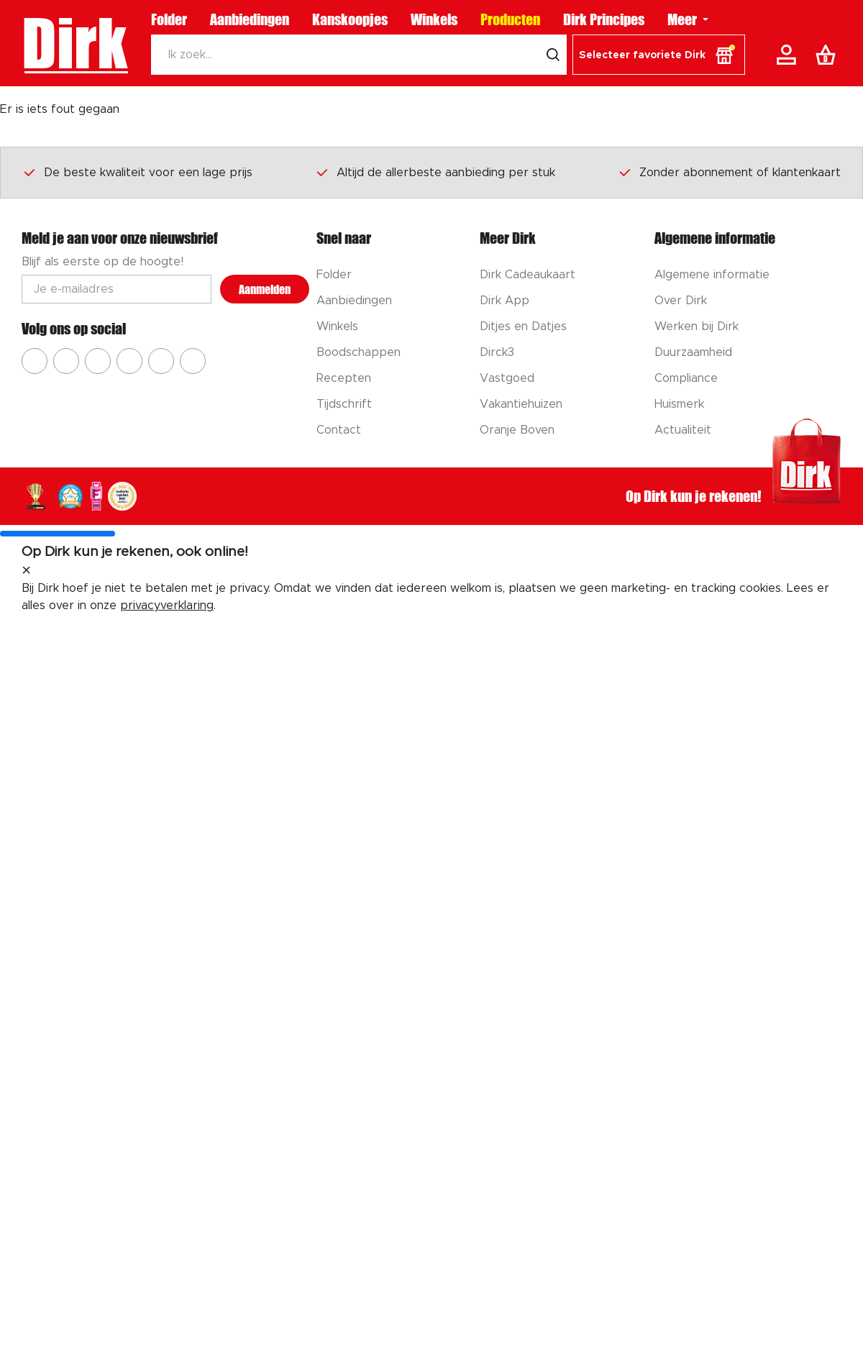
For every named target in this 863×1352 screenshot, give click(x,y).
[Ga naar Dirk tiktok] (161, 361)
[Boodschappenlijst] (828, 55)
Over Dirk (680, 300)
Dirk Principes (603, 19)
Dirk (74, 43)
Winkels (434, 19)
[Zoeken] (345, 55)
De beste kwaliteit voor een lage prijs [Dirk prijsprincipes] (137, 172)
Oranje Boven (517, 430)
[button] (658, 55)
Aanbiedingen (249, 19)
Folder (169, 19)
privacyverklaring (167, 605)
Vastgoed (507, 378)
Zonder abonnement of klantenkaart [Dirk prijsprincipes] (729, 172)
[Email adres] (116, 289)
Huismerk (679, 404)
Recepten (343, 378)
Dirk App (504, 300)
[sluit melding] (26, 571)
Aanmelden (265, 289)
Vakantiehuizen (521, 404)
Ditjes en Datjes (523, 326)
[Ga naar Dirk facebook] (34, 361)
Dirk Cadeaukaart (527, 274)
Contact (338, 430)
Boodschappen (358, 352)
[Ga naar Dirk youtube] (98, 361)
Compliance (686, 378)
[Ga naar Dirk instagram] (66, 361)
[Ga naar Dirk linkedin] (193, 361)
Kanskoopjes (350, 19)
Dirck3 (497, 352)
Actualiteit (682, 430)
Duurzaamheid (693, 352)
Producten (510, 19)
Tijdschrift (344, 404)
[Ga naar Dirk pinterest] (129, 361)
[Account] (789, 55)
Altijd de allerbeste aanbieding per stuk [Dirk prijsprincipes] (435, 172)
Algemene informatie (712, 274)
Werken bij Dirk (696, 326)
